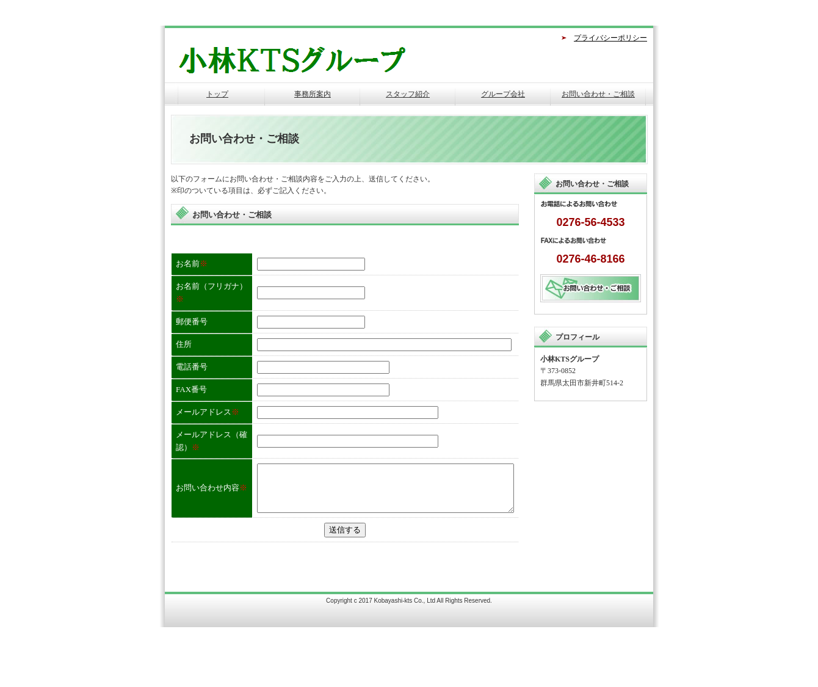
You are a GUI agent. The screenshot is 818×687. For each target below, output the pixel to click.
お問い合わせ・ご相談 (598, 94)
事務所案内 (312, 94)
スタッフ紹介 (408, 94)
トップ (217, 94)
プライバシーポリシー (610, 38)
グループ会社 (503, 94)
